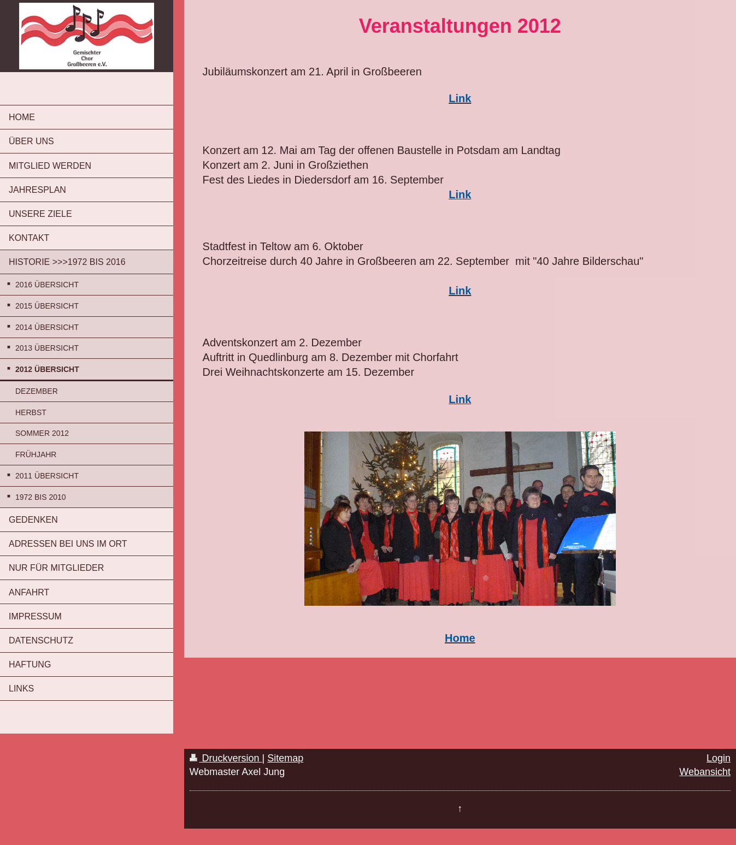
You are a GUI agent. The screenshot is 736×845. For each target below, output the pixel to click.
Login (718, 758)
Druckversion (226, 758)
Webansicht (705, 771)
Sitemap (285, 758)
